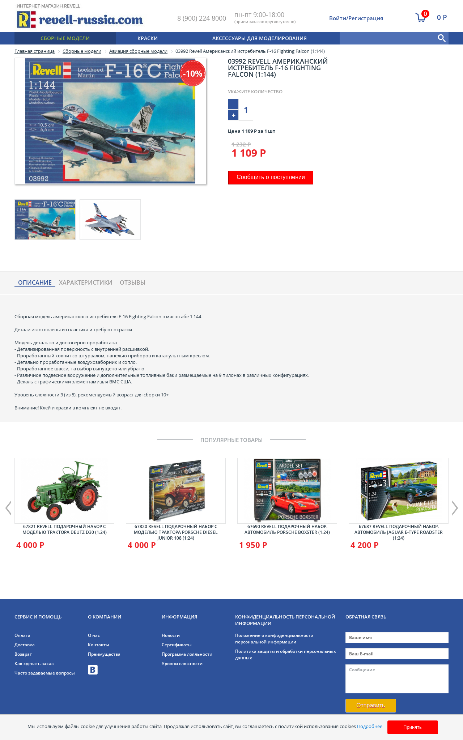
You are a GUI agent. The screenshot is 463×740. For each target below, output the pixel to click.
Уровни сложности (182, 663)
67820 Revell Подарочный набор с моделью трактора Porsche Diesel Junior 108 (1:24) (176, 532)
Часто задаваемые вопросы (44, 673)
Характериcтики (85, 282)
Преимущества (104, 654)
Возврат (23, 654)
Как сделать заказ (34, 663)
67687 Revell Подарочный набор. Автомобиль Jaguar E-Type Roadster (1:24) (398, 532)
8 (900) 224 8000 (201, 18)
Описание (35, 282)
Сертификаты (177, 645)
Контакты (98, 645)
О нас (94, 635)
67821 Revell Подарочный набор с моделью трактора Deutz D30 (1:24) (64, 529)
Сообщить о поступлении (271, 177)
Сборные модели (65, 38)
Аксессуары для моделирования (259, 38)
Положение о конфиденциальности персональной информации (274, 638)
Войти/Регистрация (356, 18)
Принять (412, 727)
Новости (171, 635)
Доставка (24, 645)
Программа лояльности (187, 654)
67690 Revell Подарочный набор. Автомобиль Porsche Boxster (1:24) (287, 529)
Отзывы (132, 282)
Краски (147, 38)
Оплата (22, 635)
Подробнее (369, 726)
